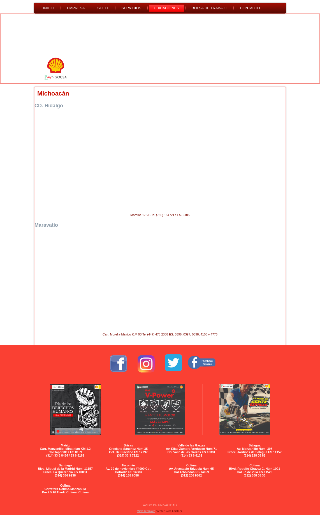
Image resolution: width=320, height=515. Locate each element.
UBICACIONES (166, 8)
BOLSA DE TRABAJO (210, 8)
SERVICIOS (132, 8)
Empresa (76, 8)
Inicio (48, 8)
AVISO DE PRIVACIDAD (160, 505)
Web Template (146, 511)
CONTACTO (250, 8)
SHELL (103, 8)
